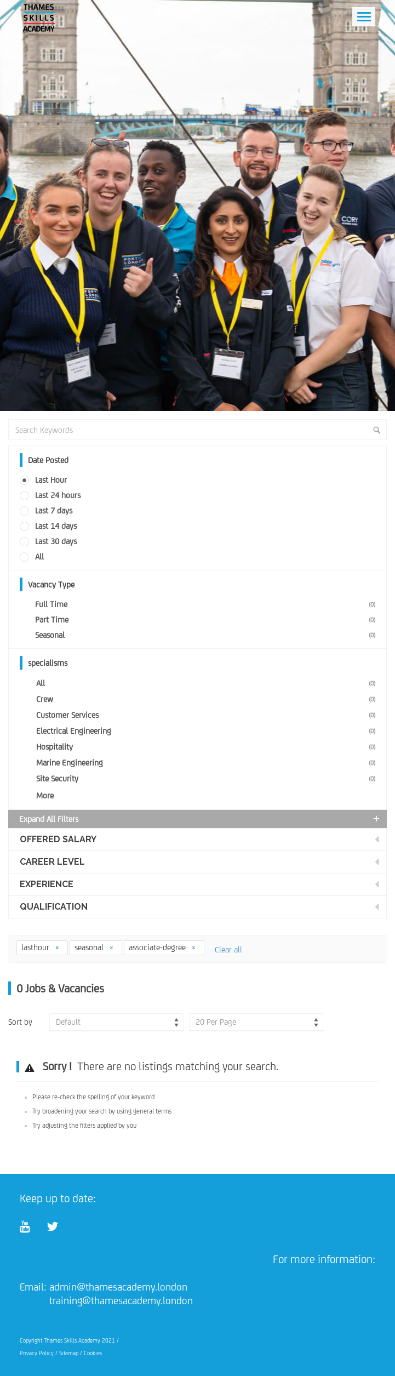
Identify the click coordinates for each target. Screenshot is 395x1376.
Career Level (52, 862)
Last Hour (51, 479)
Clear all (228, 949)
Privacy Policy (37, 1353)
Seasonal (207, 635)
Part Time (207, 619)
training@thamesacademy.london (121, 1300)
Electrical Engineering (208, 730)
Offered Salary (58, 839)
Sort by (20, 1021)
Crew (208, 699)
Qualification (54, 906)
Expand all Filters (200, 819)
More (45, 795)
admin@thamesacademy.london (118, 1287)
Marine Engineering (208, 762)
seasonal (94, 947)
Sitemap (68, 1353)
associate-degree (162, 947)
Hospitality (208, 746)
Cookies (93, 1353)
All (39, 556)
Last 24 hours (58, 495)
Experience (46, 884)
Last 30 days (56, 541)
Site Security (208, 778)
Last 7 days (53, 510)
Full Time (207, 604)
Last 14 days (56, 525)
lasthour (40, 947)
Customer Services (208, 715)
